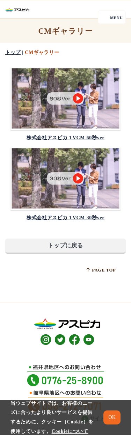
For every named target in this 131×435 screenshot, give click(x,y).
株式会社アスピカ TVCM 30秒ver (65, 217)
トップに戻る (65, 245)
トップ (13, 52)
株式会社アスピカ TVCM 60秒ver (65, 137)
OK (112, 417)
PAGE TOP (101, 270)
